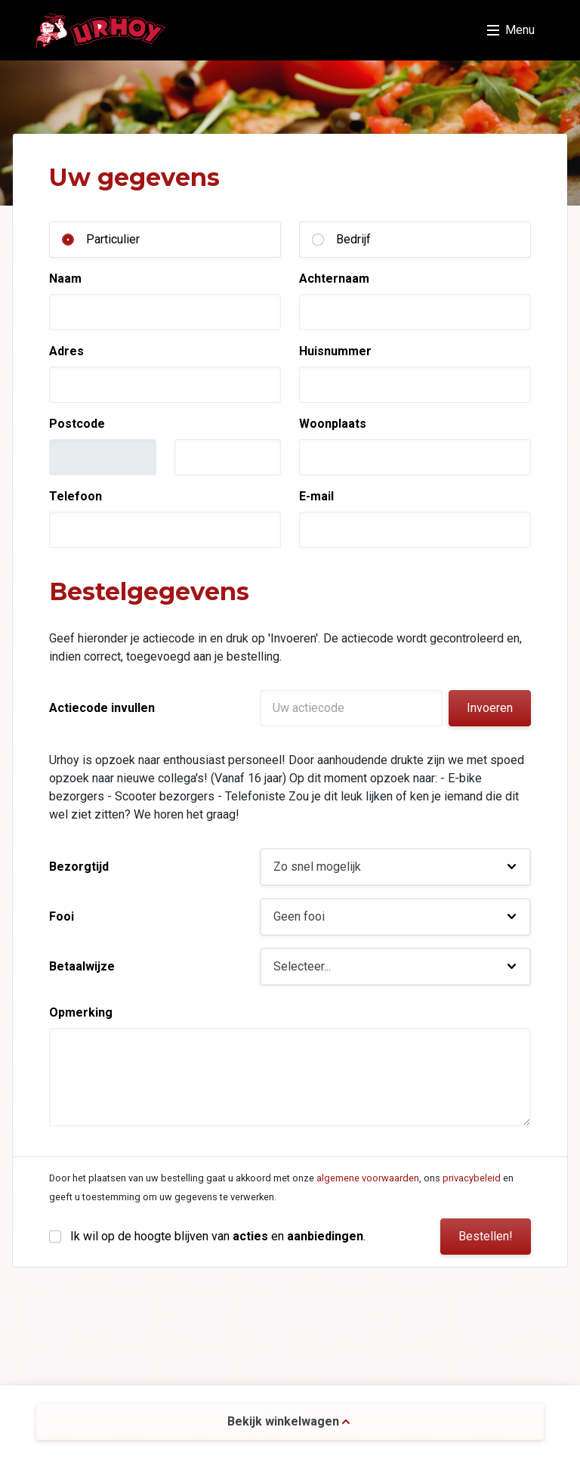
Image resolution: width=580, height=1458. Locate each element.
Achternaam (334, 278)
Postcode (77, 423)
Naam (65, 278)
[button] (395, 867)
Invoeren (490, 708)
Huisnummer (335, 351)
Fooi (61, 916)
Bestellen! (485, 1236)
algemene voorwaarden (367, 1178)
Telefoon (75, 496)
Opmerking (81, 1012)
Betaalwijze (82, 966)
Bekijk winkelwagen (288, 1421)
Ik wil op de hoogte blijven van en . (218, 1236)
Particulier (113, 239)
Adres (66, 351)
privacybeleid (472, 1178)
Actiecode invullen (102, 708)
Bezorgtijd (79, 866)
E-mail (316, 496)
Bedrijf (353, 239)
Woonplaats (332, 423)
